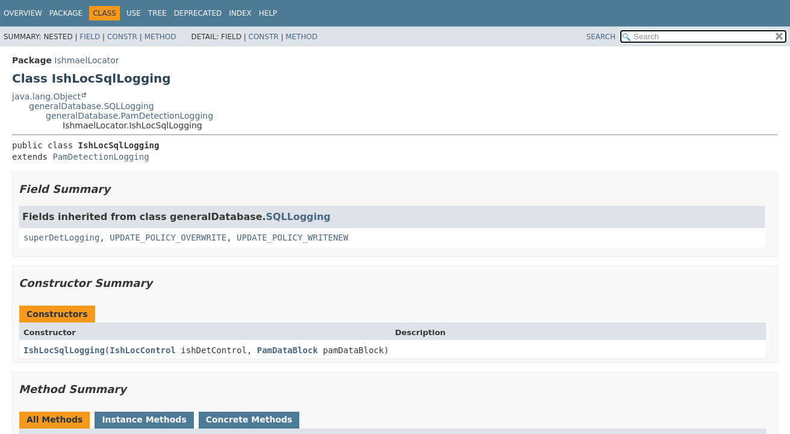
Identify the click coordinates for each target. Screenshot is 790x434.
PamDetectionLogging (100, 157)
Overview (23, 13)
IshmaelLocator (86, 60)
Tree (157, 13)
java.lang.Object (46, 96)
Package (65, 13)
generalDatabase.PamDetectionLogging (129, 116)
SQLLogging (298, 216)
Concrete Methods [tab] (249, 419)
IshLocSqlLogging (64, 350)
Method (160, 37)
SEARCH (601, 37)
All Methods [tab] (54, 419)
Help (268, 13)
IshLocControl (143, 350)
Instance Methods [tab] (144, 419)
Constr (122, 37)
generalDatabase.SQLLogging (91, 106)
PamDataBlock (287, 350)
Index (240, 13)
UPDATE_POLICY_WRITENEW (292, 237)
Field (89, 37)
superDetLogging (61, 237)
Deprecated (198, 13)
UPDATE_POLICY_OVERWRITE (168, 237)
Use (133, 13)
